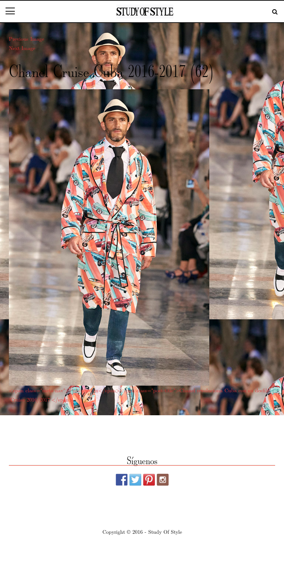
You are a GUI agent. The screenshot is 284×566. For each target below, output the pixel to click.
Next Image (22, 47)
